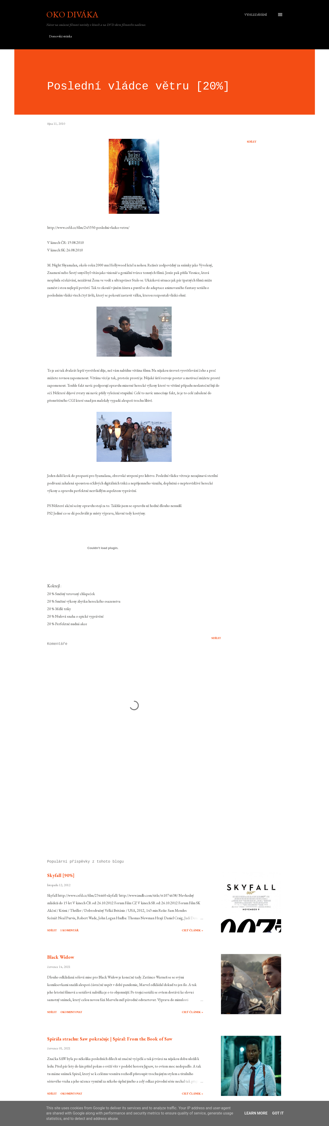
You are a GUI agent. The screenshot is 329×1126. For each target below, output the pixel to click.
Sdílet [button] (251, 142)
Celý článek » (192, 930)
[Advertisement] (126, 801)
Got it (278, 1113)
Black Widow (60, 957)
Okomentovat (71, 1012)
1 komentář (69, 930)
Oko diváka (72, 14)
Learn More (255, 1113)
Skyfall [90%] (60, 875)
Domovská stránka (60, 36)
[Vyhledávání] (255, 14)
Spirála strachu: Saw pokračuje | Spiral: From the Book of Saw (109, 1039)
